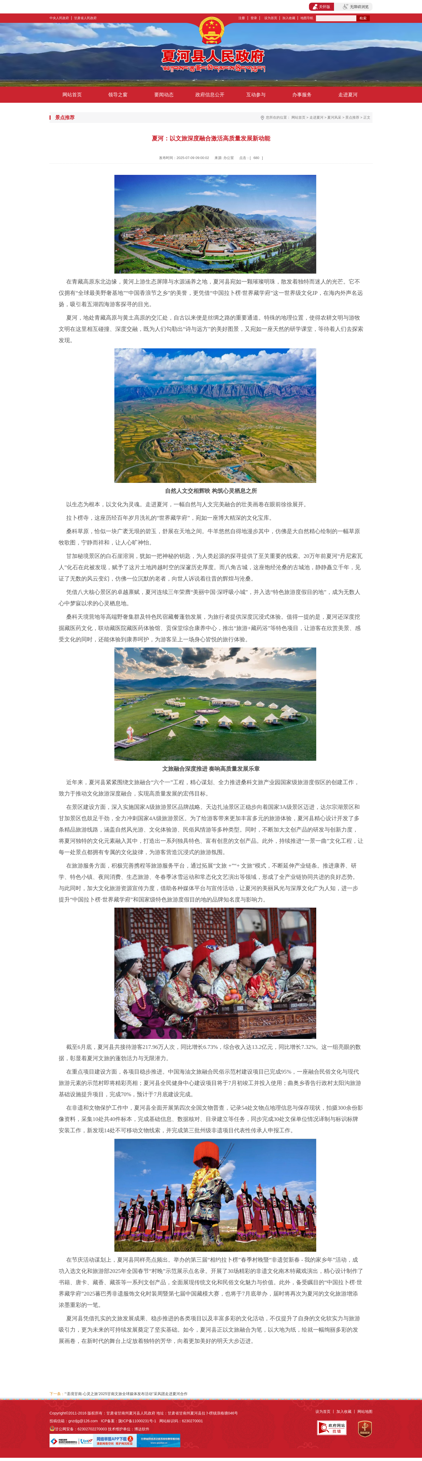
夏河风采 (334, 117)
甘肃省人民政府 (85, 18)
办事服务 (302, 94)
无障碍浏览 (356, 6)
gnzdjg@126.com (83, 1421)
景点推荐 (352, 117)
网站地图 (364, 1411)
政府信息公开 (209, 94)
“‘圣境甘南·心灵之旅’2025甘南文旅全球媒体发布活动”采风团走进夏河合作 (126, 1394)
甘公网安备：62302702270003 (81, 1429)
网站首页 (72, 94)
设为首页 (270, 18)
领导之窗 (118, 94)
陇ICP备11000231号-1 (137, 1421)
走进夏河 (348, 94)
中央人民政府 (59, 18)
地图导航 (306, 18)
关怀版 (321, 6)
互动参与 (256, 94)
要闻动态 (164, 94)
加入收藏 (288, 18)
